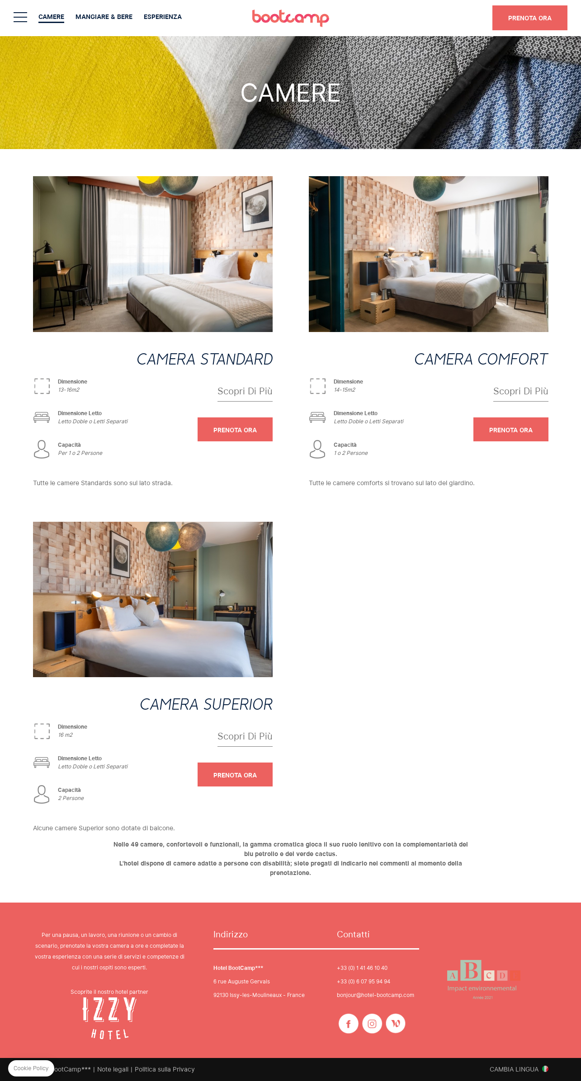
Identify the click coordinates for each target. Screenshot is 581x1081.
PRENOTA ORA (530, 18)
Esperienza (163, 17)
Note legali (112, 1069)
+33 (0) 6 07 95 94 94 (363, 981)
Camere (51, 17)
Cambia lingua (514, 1069)
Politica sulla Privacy (165, 1069)
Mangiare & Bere (104, 17)
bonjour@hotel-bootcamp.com (375, 995)
